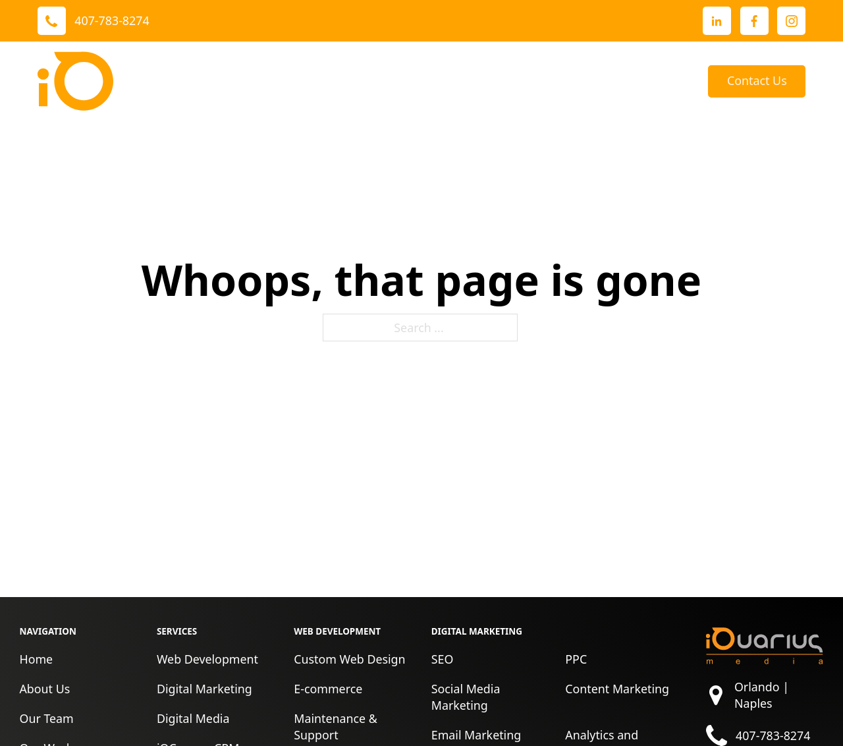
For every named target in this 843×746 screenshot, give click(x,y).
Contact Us (757, 80)
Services (256, 81)
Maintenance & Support (335, 726)
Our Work (343, 81)
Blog (676, 82)
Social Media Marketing (466, 697)
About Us (497, 81)
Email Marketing (476, 735)
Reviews (430, 82)
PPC (576, 659)
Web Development (207, 659)
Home (36, 659)
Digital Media (193, 718)
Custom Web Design (349, 659)
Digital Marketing (204, 689)
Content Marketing (617, 689)
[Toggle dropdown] (291, 81)
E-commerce (328, 689)
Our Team (46, 718)
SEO (442, 659)
